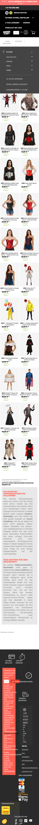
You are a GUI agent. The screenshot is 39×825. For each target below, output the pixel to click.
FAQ (23, 753)
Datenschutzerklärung (13, 733)
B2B (23, 764)
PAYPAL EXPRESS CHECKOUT (16, 84)
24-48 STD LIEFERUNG (14, 79)
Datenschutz (27, 772)
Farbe (19, 70)
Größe (19, 61)
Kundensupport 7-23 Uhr (16, 90)
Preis (19, 66)
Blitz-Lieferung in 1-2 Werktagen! (23, 2)
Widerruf (26, 757)
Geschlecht (19, 57)
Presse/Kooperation (30, 768)
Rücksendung (27, 761)
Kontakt (25, 750)
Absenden (16, 681)
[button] (4, 821)
